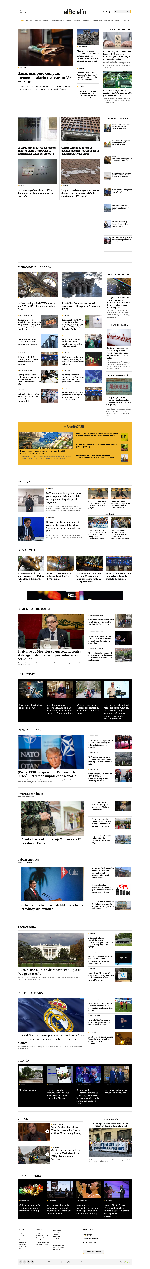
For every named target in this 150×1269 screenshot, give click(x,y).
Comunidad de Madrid (57, 20)
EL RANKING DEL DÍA (118, 375)
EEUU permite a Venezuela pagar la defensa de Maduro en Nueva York (101, 806)
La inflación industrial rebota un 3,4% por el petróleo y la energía (28, 341)
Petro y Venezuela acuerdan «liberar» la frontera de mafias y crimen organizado (101, 822)
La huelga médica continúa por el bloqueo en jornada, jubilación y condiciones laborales (120, 534)
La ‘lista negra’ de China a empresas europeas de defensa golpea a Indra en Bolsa (121, 207)
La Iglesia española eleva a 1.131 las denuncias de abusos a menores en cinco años (36, 193)
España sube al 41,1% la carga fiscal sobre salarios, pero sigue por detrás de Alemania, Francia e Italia (73, 324)
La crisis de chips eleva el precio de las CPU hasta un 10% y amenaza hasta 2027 (117, 93)
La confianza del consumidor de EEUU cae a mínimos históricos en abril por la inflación (122, 239)
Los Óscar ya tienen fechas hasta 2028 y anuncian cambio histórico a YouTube (100, 1040)
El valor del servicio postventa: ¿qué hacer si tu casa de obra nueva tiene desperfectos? (121, 174)
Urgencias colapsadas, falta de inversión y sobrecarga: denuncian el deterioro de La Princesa (101, 656)
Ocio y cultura (29, 1176)
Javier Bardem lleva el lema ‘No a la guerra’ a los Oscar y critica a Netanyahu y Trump (66, 1130)
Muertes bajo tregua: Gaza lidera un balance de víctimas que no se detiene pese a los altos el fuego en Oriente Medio (88, 56)
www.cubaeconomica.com (25, 862)
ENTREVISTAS (27, 674)
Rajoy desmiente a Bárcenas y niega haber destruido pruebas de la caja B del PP (121, 504)
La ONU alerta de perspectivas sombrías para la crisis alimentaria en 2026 (121, 142)
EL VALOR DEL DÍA (119, 325)
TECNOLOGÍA (27, 927)
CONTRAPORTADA (30, 993)
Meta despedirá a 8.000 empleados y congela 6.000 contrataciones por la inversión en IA (101, 976)
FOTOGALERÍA (111, 1119)
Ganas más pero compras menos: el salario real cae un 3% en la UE (44, 77)
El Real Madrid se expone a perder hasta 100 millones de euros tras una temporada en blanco (51, 1039)
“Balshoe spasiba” (28, 1090)
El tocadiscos (82, 1200)
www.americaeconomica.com (26, 796)
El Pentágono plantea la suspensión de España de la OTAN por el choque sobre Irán (101, 760)
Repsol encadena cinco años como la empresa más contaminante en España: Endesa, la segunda (97, 456)
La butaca (93, 1032)
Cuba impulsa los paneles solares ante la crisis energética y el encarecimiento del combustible (103, 873)
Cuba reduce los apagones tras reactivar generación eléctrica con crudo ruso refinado (102, 888)
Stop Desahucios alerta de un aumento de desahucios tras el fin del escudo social (72, 342)
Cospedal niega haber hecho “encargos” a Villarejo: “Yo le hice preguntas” (97, 504)
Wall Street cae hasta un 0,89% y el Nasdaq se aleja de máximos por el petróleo (73, 360)
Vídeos (23, 1118)
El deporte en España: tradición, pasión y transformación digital (30, 1208)
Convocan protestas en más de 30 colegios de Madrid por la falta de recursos (101, 622)
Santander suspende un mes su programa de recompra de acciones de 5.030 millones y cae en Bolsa (118, 353)
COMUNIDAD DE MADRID (35, 609)
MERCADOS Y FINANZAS (34, 267)
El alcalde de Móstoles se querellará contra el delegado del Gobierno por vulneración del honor (49, 655)
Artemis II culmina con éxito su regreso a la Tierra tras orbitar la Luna (100, 1022)
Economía (29, 20)
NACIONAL (25, 482)
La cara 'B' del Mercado (117, 29)
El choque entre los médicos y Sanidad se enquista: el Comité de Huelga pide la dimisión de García (97, 534)
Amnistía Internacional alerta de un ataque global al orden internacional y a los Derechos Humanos (97, 435)
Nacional (45, 20)
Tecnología (126, 20)
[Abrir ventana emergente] (20, 11)
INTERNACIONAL (29, 730)
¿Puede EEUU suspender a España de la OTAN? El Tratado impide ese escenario (47, 774)
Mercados (38, 20)
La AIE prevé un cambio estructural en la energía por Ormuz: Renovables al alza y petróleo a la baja (121, 223)
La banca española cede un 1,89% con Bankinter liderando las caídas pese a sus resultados (73, 378)
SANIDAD (109, 514)
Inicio (22, 20)
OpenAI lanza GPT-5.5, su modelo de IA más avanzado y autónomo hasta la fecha (100, 959)
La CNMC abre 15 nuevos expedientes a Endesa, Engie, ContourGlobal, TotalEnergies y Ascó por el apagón (37, 150)
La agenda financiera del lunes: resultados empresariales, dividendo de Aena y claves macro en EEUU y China (118, 303)
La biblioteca (53, 1200)
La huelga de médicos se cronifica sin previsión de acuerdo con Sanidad (111, 1124)
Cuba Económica (89, 1242)
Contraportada (97, 20)
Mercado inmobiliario (26, 315)
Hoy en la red (24, 1200)
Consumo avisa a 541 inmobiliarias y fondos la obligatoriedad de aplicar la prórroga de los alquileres (29, 324)
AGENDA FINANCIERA (118, 274)
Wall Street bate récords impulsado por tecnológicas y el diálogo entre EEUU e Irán (122, 158)
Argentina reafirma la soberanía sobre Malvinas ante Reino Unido (101, 839)
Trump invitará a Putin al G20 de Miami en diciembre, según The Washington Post (100, 777)
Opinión (117, 20)
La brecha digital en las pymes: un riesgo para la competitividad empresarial (29, 397)
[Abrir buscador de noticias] (25, 12)
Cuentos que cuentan (84, 1085)
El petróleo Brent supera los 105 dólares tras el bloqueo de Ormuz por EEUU (81, 306)
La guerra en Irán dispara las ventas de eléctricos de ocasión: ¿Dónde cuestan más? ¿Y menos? (80, 193)
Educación (77, 20)
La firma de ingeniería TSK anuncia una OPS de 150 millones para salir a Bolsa (36, 306)
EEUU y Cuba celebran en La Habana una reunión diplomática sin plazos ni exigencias (103, 905)
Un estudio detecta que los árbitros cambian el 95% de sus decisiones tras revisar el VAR (101, 1006)
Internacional (86, 20)
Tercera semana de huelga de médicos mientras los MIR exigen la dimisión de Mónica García (80, 150)
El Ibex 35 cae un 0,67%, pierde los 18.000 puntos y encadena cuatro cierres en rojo (73, 395)
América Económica (91, 1239)
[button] (91, 1143)
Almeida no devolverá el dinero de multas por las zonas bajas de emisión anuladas (99, 639)
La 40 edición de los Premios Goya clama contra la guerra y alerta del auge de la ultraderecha (116, 1210)
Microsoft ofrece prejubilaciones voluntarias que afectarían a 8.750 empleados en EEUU (100, 942)
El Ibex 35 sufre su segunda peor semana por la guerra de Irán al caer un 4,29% (122, 190)
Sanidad (68, 20)
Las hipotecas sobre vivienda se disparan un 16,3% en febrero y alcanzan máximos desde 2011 (29, 379)
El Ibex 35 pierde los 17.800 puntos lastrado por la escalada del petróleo (28, 360)
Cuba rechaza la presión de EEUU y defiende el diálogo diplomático (52, 907)
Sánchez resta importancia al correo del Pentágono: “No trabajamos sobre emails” (100, 743)
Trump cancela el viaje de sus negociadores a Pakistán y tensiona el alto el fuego (121, 126)
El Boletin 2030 (108, 20)
